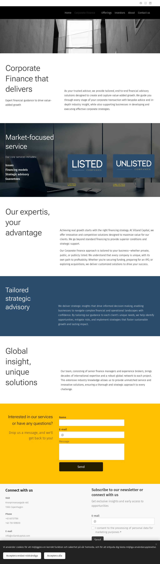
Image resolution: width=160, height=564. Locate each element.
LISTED (72, 184)
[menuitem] (119, 12)
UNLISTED (119, 185)
